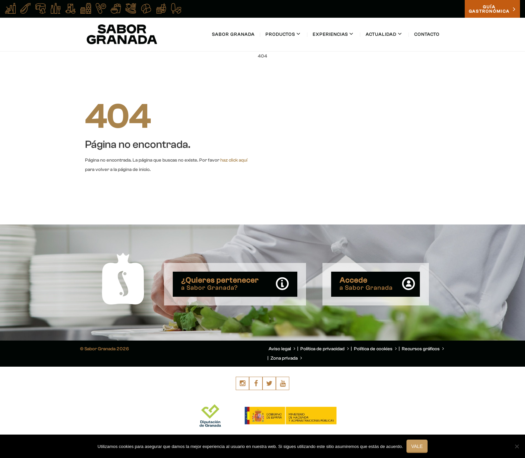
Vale (417, 446)
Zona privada (286, 358)
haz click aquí (233, 160)
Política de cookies (375, 349)
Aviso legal (282, 349)
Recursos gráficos (423, 349)
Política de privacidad (324, 349)
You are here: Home (402, 72)
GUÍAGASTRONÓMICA (492, 9)
